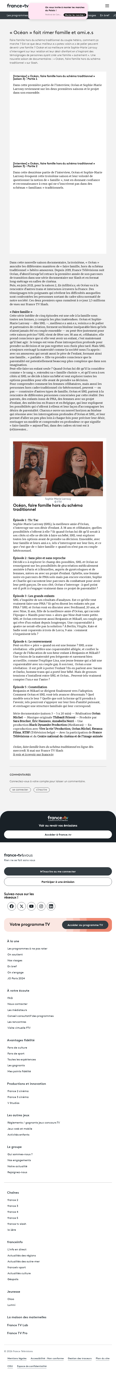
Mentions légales (16, 1358)
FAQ (10, 998)
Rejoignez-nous (17, 1172)
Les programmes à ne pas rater (27, 948)
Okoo (10, 1299)
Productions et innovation (26, 1083)
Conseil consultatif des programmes (30, 1016)
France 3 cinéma (18, 1097)
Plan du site (102, 1358)
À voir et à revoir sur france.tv (33, 754)
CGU (10, 1366)
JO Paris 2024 (16, 978)
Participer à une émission (58, 881)
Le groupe (14, 1146)
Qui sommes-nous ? (20, 1154)
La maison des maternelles (26, 1317)
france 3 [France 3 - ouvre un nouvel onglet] (12, 1206)
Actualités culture (19, 1273)
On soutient (15, 954)
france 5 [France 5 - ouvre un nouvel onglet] (12, 1218)
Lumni (11, 1305)
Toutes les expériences (21, 1059)
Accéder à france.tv (58, 834)
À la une (13, 941)
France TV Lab (17, 1325)
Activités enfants (18, 1135)
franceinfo (15, 1242)
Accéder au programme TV (85, 925)
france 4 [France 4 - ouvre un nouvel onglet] (12, 1212)
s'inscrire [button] (41, 789)
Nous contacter (17, 1004)
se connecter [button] (20, 789)
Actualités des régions (21, 1255)
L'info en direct (16, 1249)
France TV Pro (17, 1333)
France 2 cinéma (18, 1091)
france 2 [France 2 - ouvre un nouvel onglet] (12, 1200)
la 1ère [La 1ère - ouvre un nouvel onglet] (11, 1230)
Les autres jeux (18, 1115)
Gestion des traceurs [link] (80, 1358)
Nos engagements (19, 1160)
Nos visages (14, 960)
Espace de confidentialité (31, 1366)
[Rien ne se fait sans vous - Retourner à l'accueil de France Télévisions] (58, 857)
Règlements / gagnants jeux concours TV (33, 1123)
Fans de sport (15, 1053)
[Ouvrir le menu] (107, 5)
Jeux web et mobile (19, 1129)
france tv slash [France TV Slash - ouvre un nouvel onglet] (16, 1224)
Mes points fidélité (19, 1071)
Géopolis (12, 1279)
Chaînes (13, 1192)
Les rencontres (16, 1022)
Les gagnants (16, 1065)
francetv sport (16, 1267)
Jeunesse (13, 1291)
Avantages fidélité (21, 1040)
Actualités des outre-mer (23, 1261)
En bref (104, 15)
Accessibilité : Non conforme (47, 1358)
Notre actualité (17, 1166)
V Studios (13, 1103)
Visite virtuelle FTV (19, 1028)
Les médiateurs (17, 1010)
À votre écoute (18, 990)
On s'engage (15, 972)
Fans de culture (17, 1048)
